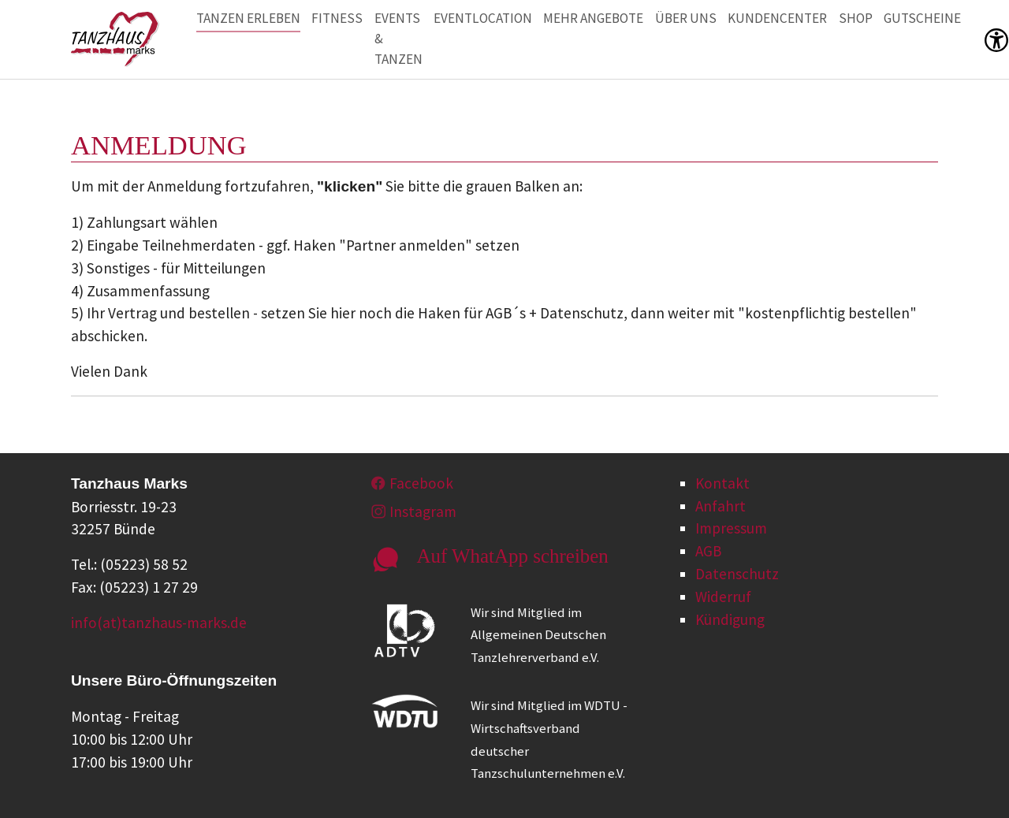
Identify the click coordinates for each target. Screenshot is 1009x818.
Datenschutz (737, 573)
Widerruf (723, 596)
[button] (996, 39)
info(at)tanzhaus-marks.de (159, 622)
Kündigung (730, 619)
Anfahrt (720, 505)
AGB (708, 550)
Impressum (731, 528)
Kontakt (722, 483)
